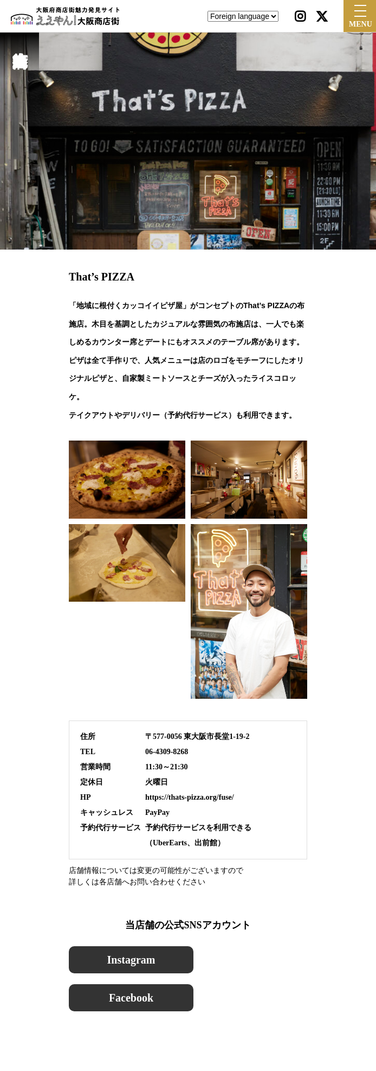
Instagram (131, 960)
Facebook (131, 998)
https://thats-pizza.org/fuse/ (189, 797)
